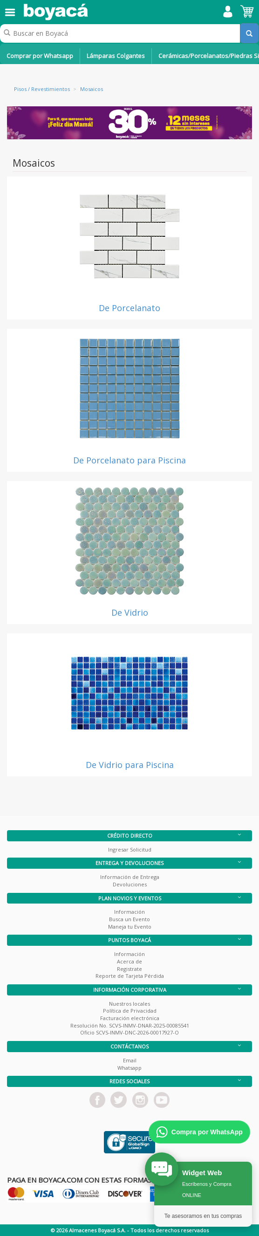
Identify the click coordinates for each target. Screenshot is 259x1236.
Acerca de (129, 961)
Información (129, 911)
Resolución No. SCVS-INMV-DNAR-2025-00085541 (129, 1025)
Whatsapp (129, 1067)
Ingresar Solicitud (129, 849)
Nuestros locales (129, 1003)
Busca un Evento (129, 919)
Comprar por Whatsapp (40, 56)
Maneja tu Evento (129, 926)
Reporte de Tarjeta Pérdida (129, 975)
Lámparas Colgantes (116, 56)
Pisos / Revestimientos (42, 88)
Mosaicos (91, 88)
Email (129, 1060)
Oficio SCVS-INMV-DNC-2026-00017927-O (129, 1032)
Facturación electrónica (129, 1018)
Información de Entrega (129, 876)
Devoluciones (130, 884)
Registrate (129, 968)
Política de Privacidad (130, 1010)
